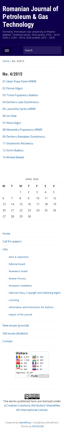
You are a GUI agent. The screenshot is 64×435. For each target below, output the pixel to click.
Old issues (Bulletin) (15, 333)
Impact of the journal (20, 314)
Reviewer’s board (18, 271)
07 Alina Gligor (12, 123)
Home (6, 61)
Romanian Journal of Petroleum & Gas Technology (30, 17)
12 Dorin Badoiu (13, 150)
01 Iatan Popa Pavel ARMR (19, 81)
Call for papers (12, 241)
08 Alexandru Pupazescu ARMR (22, 129)
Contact (7, 341)
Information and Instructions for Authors (31, 307)
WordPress (25, 422)
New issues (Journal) (16, 325)
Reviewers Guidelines (20, 285)
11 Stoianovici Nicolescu (18, 143)
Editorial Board (17, 264)
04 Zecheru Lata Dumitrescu (21, 102)
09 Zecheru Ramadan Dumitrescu (24, 136)
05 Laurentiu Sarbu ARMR (19, 109)
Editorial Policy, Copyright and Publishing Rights (35, 292)
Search (57, 50)
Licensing (14, 300)
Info (5, 249)
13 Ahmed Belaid (13, 157)
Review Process (17, 278)
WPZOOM (38, 426)
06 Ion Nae (10, 116)
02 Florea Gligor (13, 88)
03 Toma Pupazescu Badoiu (20, 95)
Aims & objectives (19, 257)
